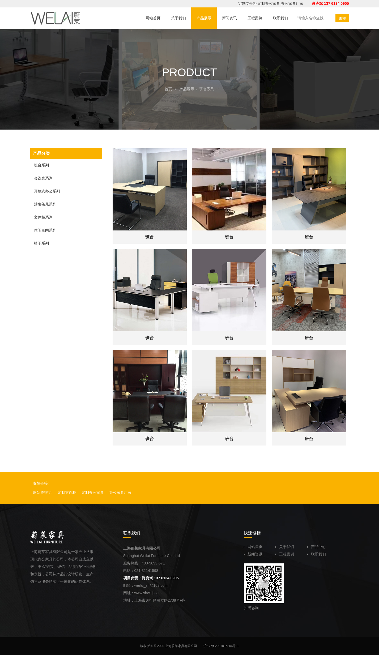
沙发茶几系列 (43, 204)
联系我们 (316, 554)
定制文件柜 (247, 3)
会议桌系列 (41, 178)
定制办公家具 (269, 3)
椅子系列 (39, 243)
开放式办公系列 (45, 191)
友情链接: (41, 483)
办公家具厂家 (292, 3)
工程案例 (284, 554)
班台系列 (206, 89)
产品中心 (316, 547)
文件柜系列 (41, 217)
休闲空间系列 (43, 230)
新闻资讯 (253, 554)
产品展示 (186, 89)
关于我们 (284, 547)
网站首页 (253, 547)
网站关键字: (43, 492)
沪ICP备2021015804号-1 (221, 646)
